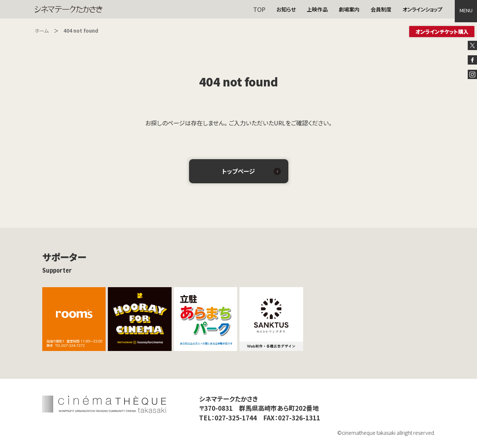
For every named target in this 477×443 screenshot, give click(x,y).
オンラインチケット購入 (441, 31)
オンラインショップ (423, 9)
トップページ (238, 171)
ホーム (42, 30)
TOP (259, 9)
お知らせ (286, 9)
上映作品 (317, 9)
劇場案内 (349, 9)
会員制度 (381, 9)
